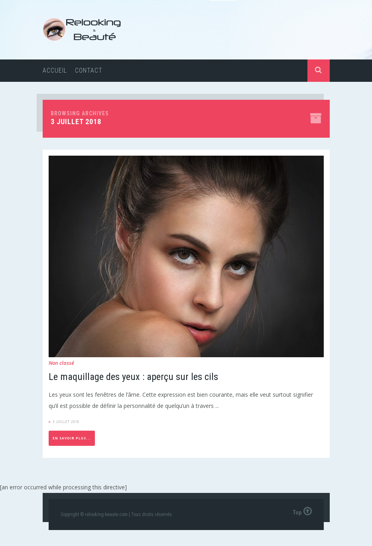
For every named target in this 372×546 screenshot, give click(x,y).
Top (302, 511)
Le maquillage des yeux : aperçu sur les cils (133, 376)
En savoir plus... (72, 438)
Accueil (55, 70)
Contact (88, 70)
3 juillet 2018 (66, 422)
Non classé (61, 362)
